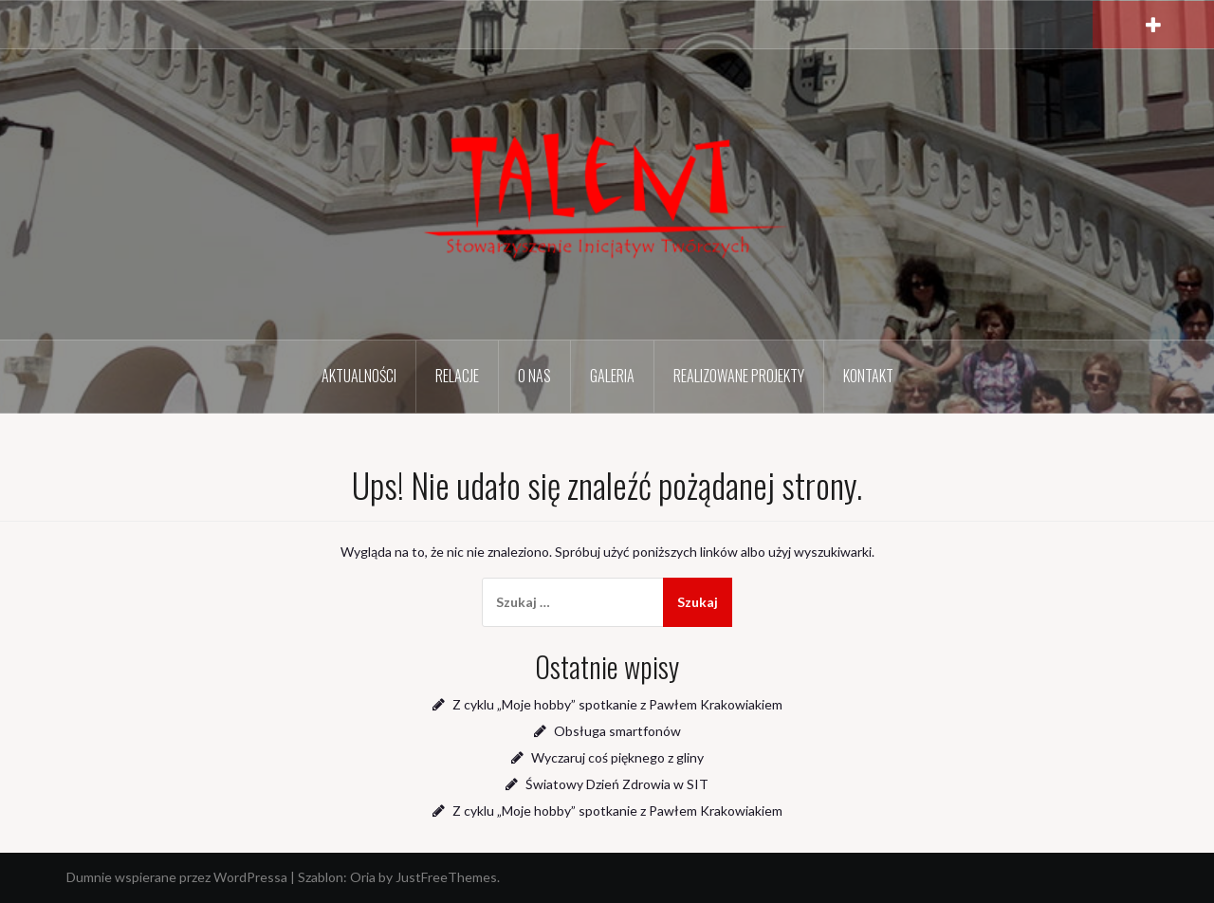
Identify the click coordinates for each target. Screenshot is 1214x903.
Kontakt (868, 375)
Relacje (457, 375)
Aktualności (359, 375)
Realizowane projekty (738, 375)
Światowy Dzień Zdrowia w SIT (616, 784)
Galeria (612, 375)
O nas (534, 375)
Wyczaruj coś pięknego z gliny (617, 757)
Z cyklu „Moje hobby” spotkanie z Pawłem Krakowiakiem (617, 704)
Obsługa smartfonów (617, 731)
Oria (363, 877)
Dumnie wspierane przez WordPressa (176, 877)
